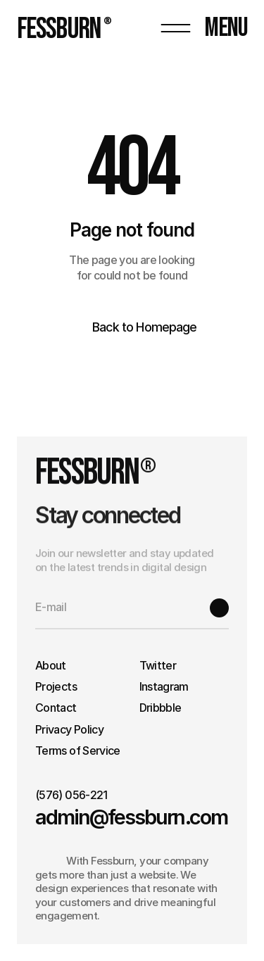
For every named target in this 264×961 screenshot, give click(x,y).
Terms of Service (77, 750)
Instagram (164, 686)
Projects (56, 686)
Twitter (158, 665)
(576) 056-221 (71, 795)
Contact (56, 708)
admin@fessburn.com (131, 817)
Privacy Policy (69, 729)
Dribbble (160, 708)
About (50, 665)
